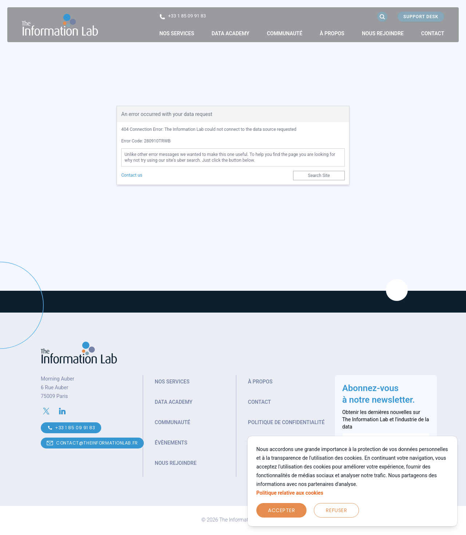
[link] (176, 33)
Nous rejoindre (383, 33)
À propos (332, 33)
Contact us (131, 175)
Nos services (172, 382)
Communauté (284, 33)
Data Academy (230, 33)
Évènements (171, 443)
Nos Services (176, 33)
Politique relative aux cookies (289, 493)
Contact (432, 33)
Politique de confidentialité (286, 422)
